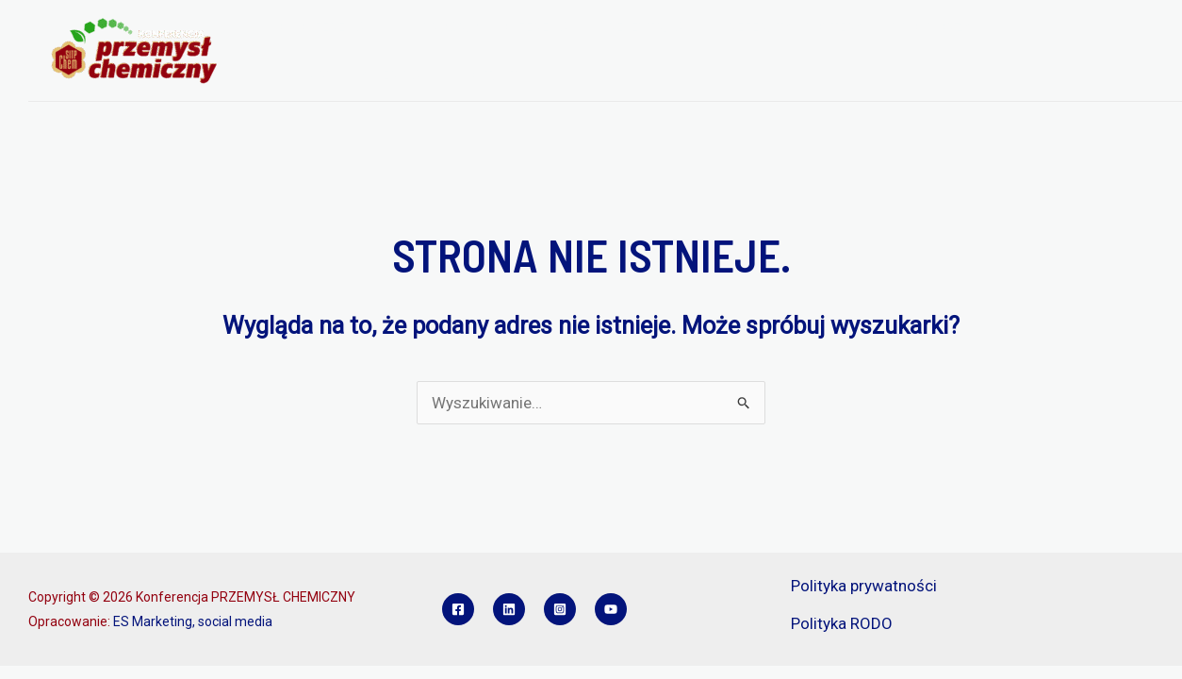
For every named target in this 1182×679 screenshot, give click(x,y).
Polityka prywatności (864, 585)
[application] (384, 27)
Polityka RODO (842, 623)
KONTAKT (487, 75)
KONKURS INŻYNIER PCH (351, 75)
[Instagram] (560, 609)
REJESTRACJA (653, 27)
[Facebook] (458, 609)
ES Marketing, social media (192, 621)
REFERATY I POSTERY (795, 27)
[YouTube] (611, 609)
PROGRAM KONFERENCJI (500, 27)
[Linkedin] (509, 609)
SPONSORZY (932, 27)
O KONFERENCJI (333, 27)
